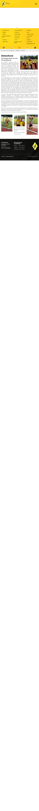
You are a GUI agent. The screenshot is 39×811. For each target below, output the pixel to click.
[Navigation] (36, 3)
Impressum (3, 156)
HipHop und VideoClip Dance (6, 37)
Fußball (4, 34)
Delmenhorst (23, 50)
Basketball (17, 32)
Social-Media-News (18, 30)
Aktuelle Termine (6, 30)
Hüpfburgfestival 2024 (31, 43)
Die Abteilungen (11, 50)
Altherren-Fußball (30, 34)
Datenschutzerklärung (9, 156)
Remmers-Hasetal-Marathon (18, 42)
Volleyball (29, 39)
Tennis (28, 37)
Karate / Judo (17, 36)
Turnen (16, 39)
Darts (28, 32)
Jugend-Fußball (17, 34)
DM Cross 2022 (29, 41)
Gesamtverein (5, 41)
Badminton (29, 30)
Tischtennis (5, 39)
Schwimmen (17, 37)
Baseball (4, 32)
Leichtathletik (29, 36)
